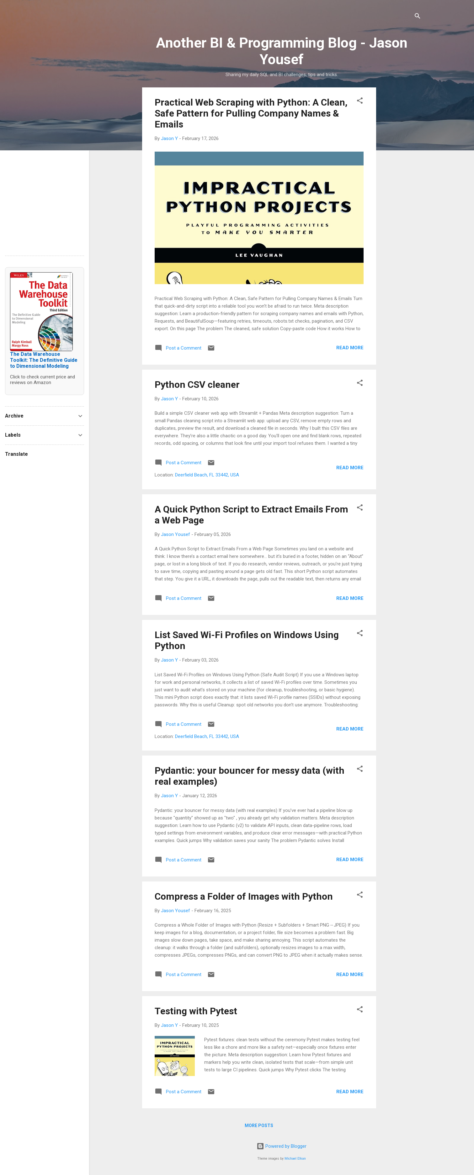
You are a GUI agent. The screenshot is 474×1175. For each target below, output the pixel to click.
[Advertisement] (401, 181)
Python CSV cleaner (197, 384)
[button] (360, 102)
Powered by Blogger (281, 1146)
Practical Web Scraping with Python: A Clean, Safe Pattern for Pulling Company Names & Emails (251, 113)
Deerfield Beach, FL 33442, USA (207, 475)
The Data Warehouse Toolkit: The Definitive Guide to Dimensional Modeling (43, 360)
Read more (350, 348)
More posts (259, 1125)
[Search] (417, 17)
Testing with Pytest (196, 1011)
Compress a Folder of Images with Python (244, 896)
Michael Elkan (295, 1159)
